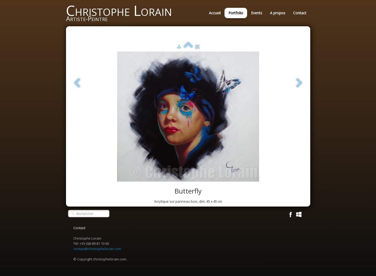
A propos (277, 12)
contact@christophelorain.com (97, 248)
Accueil (215, 12)
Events (256, 12)
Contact (299, 12)
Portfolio (235, 12)
